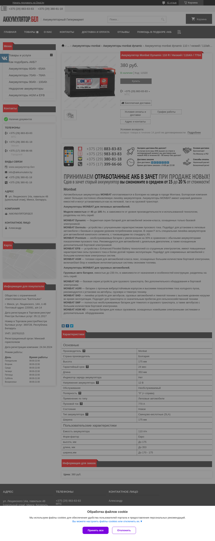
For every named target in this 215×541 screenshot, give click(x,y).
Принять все (95, 530)
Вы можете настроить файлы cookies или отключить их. (106, 521)
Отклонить (124, 530)
